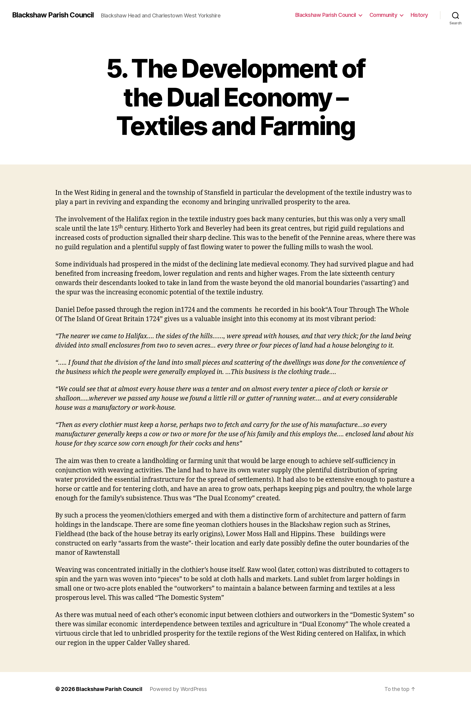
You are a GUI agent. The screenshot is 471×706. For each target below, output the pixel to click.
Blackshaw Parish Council (53, 15)
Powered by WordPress (178, 689)
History (419, 15)
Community (383, 15)
